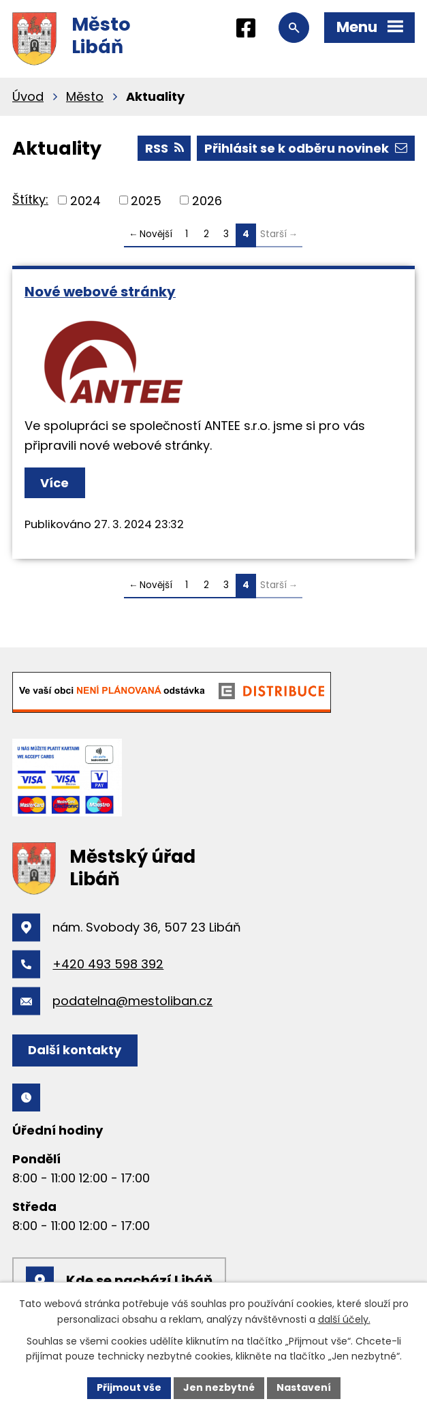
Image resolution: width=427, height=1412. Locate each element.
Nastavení (303, 1387)
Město (85, 96)
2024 (85, 200)
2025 (146, 200)
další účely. (344, 1319)
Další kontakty (74, 1049)
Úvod (28, 96)
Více (54, 482)
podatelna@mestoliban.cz (132, 1000)
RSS (164, 148)
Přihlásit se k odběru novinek (305, 148)
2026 (207, 200)
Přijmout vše (129, 1387)
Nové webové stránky (100, 291)
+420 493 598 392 (107, 963)
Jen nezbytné (219, 1387)
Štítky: (30, 199)
